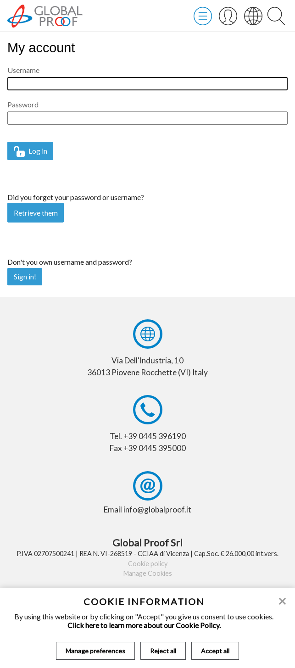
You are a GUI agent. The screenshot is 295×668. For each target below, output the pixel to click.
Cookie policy (147, 564)
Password (23, 104)
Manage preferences (95, 651)
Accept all (215, 651)
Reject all (163, 651)
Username (23, 70)
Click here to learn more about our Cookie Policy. (144, 625)
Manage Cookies (147, 573)
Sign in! (25, 277)
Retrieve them (36, 213)
